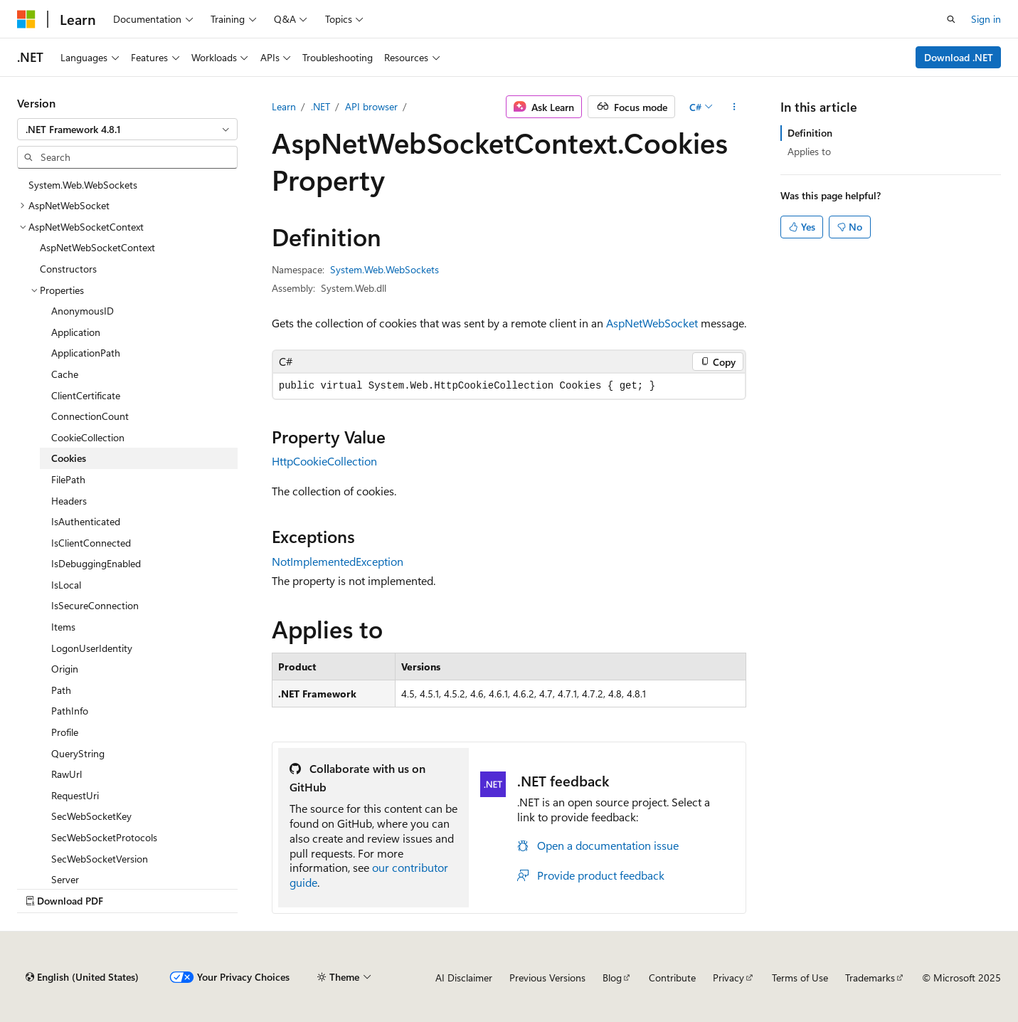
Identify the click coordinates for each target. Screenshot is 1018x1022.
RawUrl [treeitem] (66, 774)
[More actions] (733, 106)
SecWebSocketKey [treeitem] (91, 816)
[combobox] (127, 129)
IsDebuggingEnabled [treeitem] (96, 563)
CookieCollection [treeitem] (87, 437)
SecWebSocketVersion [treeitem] (99, 858)
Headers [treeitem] (69, 500)
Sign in (986, 19)
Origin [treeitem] (64, 668)
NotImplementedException (337, 561)
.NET (320, 106)
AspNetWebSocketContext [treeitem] (97, 247)
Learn (284, 106)
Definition (810, 132)
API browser (371, 106)
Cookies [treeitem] (68, 458)
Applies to (809, 151)
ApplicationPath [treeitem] (85, 352)
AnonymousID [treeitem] (82, 310)
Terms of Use (800, 977)
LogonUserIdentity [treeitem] (91, 648)
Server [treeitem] (65, 879)
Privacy (728, 977)
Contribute (672, 977)
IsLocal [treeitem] (66, 584)
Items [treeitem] (63, 626)
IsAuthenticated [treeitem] (85, 521)
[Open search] (951, 19)
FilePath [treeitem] (68, 479)
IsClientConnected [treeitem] (91, 542)
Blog (612, 977)
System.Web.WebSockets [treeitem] (82, 184)
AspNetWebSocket (652, 322)
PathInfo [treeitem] (69, 710)
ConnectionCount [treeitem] (90, 416)
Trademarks (870, 977)
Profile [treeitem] (64, 732)
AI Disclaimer (463, 977)
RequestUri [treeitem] (75, 795)
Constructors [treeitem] (68, 268)
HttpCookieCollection (324, 460)
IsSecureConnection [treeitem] (95, 605)
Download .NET (958, 57)
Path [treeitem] (61, 690)
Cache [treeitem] (64, 374)
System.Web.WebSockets (384, 269)
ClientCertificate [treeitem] (85, 395)
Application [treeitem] (75, 332)
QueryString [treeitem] (78, 753)
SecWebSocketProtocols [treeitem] (104, 837)
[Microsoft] (26, 19)
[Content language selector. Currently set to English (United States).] (82, 977)
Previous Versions (547, 977)
